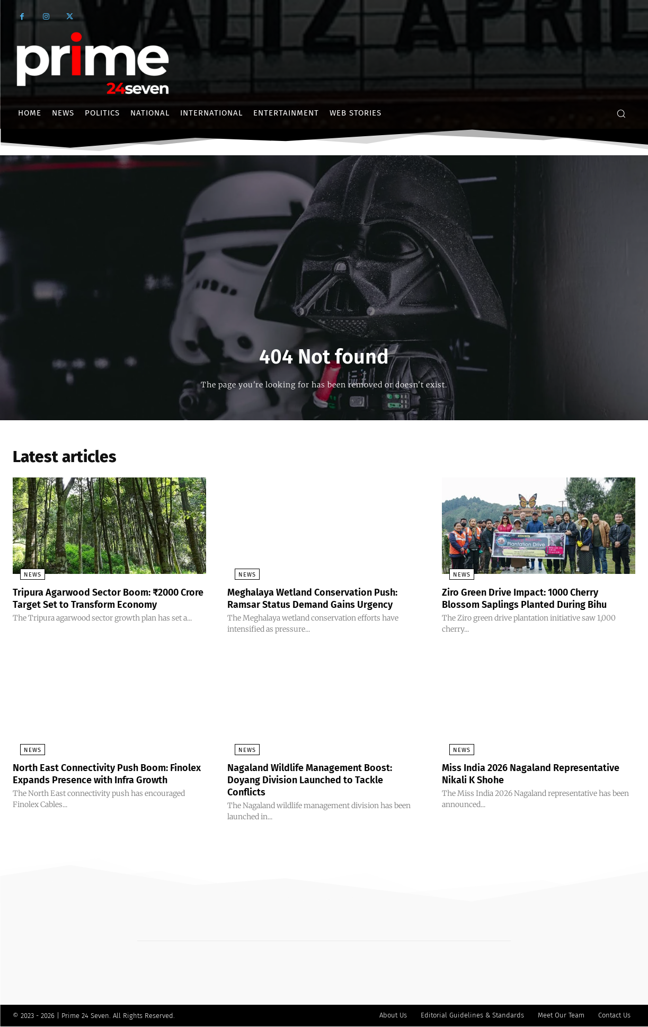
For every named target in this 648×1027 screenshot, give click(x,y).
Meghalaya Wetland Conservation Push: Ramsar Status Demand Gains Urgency (323, 601)
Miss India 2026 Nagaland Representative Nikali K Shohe (515, 775)
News (25, 577)
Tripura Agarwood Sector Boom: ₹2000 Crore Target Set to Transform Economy (108, 601)
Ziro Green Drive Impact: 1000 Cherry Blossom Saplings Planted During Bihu (535, 601)
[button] (621, 113)
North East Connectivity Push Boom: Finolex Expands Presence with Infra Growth (101, 781)
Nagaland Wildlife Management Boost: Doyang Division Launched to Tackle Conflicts (320, 781)
